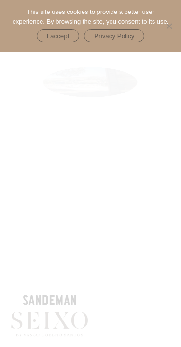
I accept (58, 36)
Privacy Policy (114, 36)
